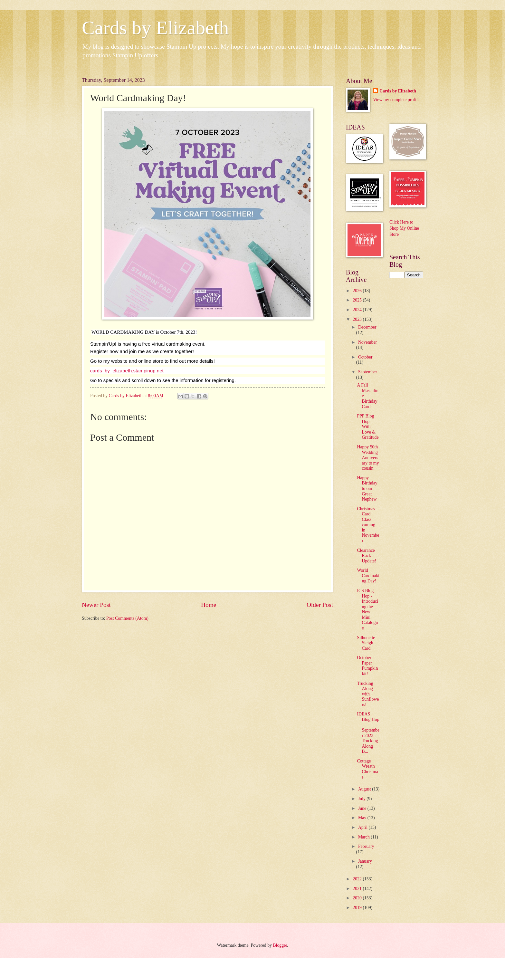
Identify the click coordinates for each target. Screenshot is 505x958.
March (364, 837)
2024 (358, 309)
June (362, 808)
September (367, 371)
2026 (358, 290)
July (362, 798)
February (366, 846)
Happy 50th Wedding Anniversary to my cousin (368, 458)
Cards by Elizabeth (155, 27)
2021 (358, 888)
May (362, 817)
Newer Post (96, 604)
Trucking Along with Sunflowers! (368, 694)
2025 (358, 300)
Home (208, 604)
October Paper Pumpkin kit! (367, 665)
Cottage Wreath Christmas (367, 769)
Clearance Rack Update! (366, 555)
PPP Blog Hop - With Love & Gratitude (367, 427)
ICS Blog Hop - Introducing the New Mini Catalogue (367, 609)
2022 (358, 879)
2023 (358, 319)
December (367, 327)
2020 (358, 898)
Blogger (280, 945)
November (367, 342)
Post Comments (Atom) (127, 618)
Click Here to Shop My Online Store (404, 228)
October (365, 357)
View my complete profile (396, 99)
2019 (358, 907)
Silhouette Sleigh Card (366, 643)
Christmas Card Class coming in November (368, 524)
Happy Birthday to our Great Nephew (367, 488)
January (365, 861)
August (365, 789)
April (363, 827)
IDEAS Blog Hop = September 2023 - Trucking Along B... (368, 733)
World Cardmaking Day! (368, 575)
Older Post (320, 604)
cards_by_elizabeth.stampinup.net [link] (127, 370)
